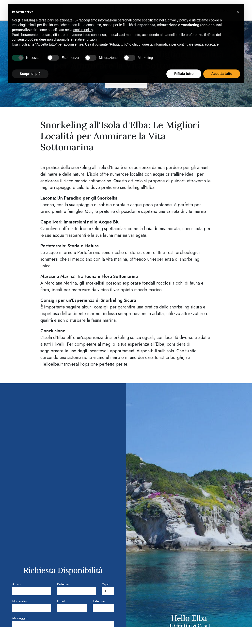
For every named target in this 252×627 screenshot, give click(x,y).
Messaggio (19, 618)
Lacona (47, 205)
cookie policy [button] (83, 30)
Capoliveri (50, 228)
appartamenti (123, 351)
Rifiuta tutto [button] (184, 74)
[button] (238, 12)
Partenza (63, 584)
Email (61, 601)
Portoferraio (88, 252)
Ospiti (105, 584)
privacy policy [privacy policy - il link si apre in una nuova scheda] (178, 20)
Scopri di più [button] (30, 74)
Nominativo (20, 601)
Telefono (99, 601)
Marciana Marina (61, 283)
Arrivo (16, 584)
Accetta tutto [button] (221, 74)
